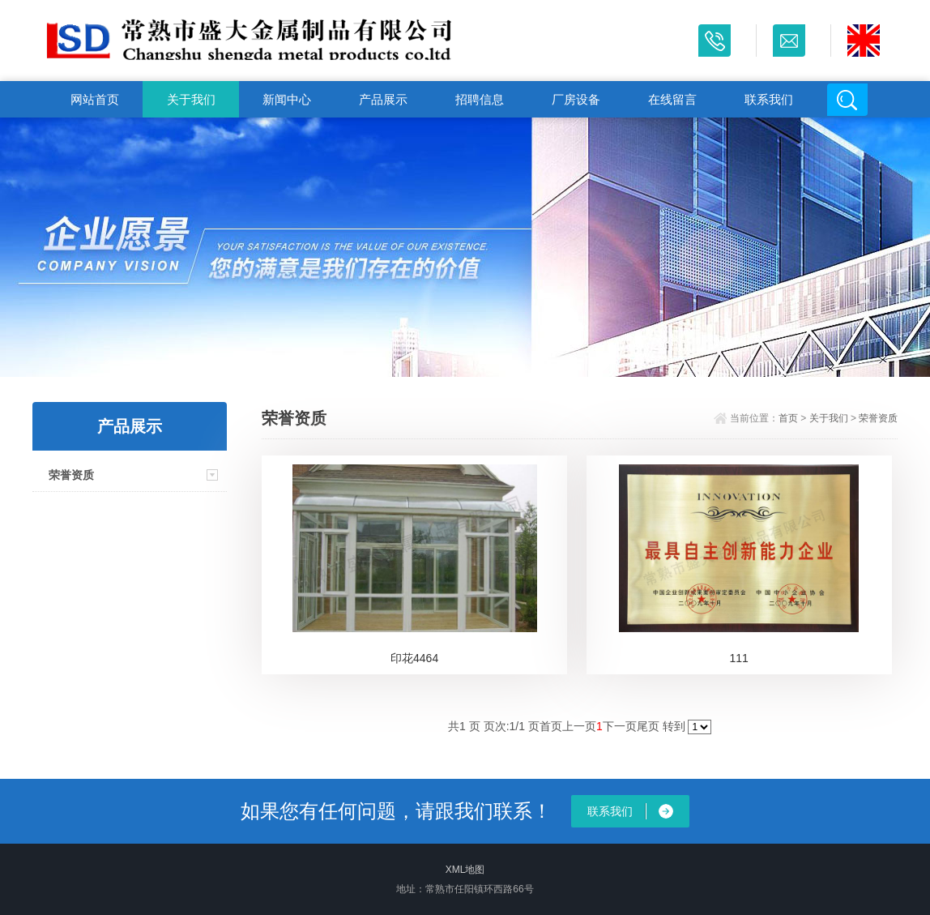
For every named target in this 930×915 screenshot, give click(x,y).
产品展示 (383, 99)
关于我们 (191, 99)
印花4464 (414, 658)
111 (738, 658)
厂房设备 (576, 99)
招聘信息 (479, 99)
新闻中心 (286, 99)
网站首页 (94, 99)
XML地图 (465, 869)
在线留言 (672, 99)
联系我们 (768, 99)
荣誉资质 (71, 474)
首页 (788, 418)
